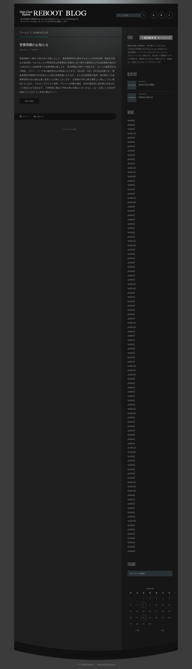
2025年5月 (131, 155)
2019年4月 (131, 391)
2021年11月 (132, 284)
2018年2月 (131, 439)
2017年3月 (131, 473)
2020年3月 (131, 353)
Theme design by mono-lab (106, 664)
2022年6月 (131, 262)
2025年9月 (131, 137)
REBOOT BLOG (88, 664)
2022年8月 (131, 254)
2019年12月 (132, 366)
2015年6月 (131, 538)
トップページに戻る (69, 129)
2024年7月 (131, 180)
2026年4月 (131, 120)
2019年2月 (131, 400)
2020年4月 (131, 348)
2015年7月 (131, 534)
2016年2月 (131, 516)
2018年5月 (131, 430)
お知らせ (40, 116)
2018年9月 (131, 417)
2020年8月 (131, 335)
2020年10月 (132, 327)
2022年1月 (131, 279)
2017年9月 (131, 456)
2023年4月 (131, 228)
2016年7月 (131, 499)
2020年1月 (131, 361)
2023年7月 (131, 215)
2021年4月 (131, 305)
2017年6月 (131, 465)
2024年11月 (132, 172)
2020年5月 (131, 344)
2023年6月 (131, 219)
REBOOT (35, 50)
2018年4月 (131, 434)
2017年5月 (131, 469)
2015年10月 (132, 521)
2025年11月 (132, 133)
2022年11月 (132, 241)
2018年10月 (132, 413)
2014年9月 (131, 551)
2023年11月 (132, 198)
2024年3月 (131, 189)
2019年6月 (131, 387)
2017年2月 (131, 478)
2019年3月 (131, 396)
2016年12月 (132, 482)
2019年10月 (132, 374)
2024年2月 (131, 193)
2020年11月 (132, 322)
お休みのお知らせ (145, 97)
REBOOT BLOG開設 (146, 84)
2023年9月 (131, 206)
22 (143, 617)
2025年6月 (131, 150)
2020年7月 (131, 340)
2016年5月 (131, 503)
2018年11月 (132, 409)
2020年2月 (131, 357)
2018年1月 (131, 443)
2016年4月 (131, 508)
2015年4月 (131, 546)
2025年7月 (131, 146)
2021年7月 (131, 297)
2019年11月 (132, 370)
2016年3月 (131, 512)
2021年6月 (131, 301)
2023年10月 (132, 202)
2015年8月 (131, 529)
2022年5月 (131, 266)
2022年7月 (131, 258)
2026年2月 (131, 124)
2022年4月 (131, 271)
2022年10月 (132, 245)
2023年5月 (131, 224)
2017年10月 (132, 452)
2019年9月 (131, 378)
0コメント (26, 116)
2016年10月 (132, 490)
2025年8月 (131, 142)
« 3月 (137, 630)
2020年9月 (131, 331)
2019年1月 (131, 404)
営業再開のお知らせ (34, 45)
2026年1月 (131, 129)
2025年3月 (131, 159)
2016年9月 (131, 495)
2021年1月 (131, 318)
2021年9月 (131, 292)
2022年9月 (131, 249)
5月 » (163, 630)
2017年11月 (132, 447)
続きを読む (29, 101)
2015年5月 (131, 542)
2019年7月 (131, 383)
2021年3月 (131, 310)
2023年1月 (131, 236)
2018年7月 (131, 422)
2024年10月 (132, 176)
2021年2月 (131, 314)
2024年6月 (131, 185)
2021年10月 (132, 288)
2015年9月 (131, 525)
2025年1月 (131, 163)
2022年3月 (131, 275)
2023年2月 (131, 232)
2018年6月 (131, 426)
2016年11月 (132, 486)
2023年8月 (131, 210)
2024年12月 (132, 168)
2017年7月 (131, 460)
